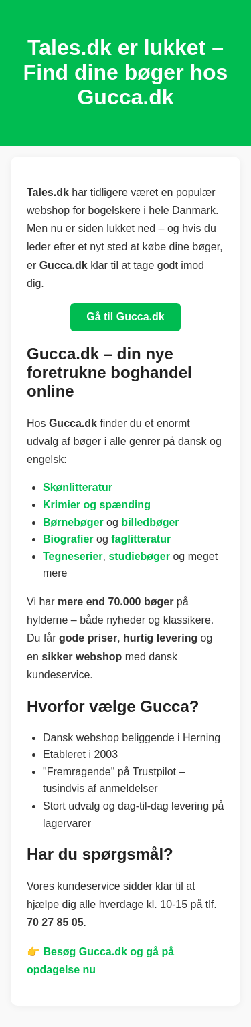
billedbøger (150, 522)
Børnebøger (73, 522)
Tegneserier (73, 556)
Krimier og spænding (97, 504)
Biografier (68, 539)
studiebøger (139, 556)
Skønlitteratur (77, 487)
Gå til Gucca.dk (125, 316)
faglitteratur (141, 539)
